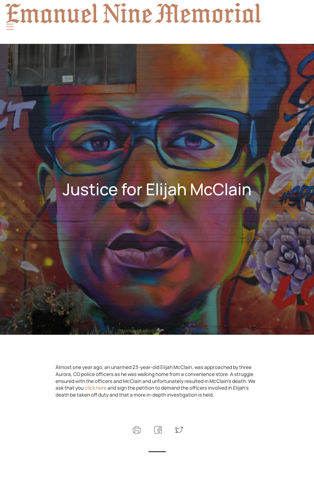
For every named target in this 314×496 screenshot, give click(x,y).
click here (95, 387)
